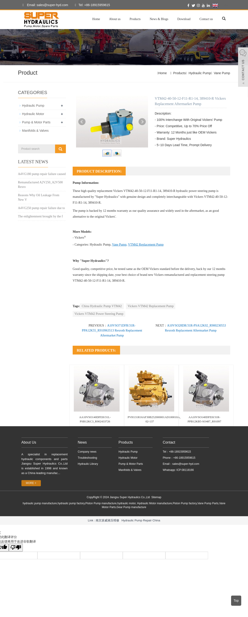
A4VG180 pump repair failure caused (42, 173)
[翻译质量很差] (16, 548)
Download (183, 19)
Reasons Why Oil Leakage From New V (38, 197)
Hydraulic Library (88, 463)
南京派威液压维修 (107, 520)
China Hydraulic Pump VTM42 (102, 306)
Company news (87, 451)
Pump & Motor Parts (36, 122)
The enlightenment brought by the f (40, 216)
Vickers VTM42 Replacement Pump (151, 306)
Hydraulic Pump (200, 73)
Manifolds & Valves (35, 130)
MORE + (31, 483)
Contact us (206, 19)
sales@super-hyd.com (185, 463)
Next (142, 121)
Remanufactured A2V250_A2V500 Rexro (40, 184)
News (82, 442)
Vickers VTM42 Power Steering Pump (98, 313)
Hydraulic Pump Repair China (140, 520)
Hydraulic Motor (33, 114)
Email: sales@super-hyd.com (44, 5)
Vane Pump (222, 73)
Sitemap (156, 497)
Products (135, 19)
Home (96, 19)
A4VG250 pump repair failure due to (41, 208)
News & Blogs (159, 19)
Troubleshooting (87, 457)
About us (115, 19)
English (220, 5)
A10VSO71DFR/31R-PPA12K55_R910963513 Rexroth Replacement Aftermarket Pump (112, 330)
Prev (82, 121)
